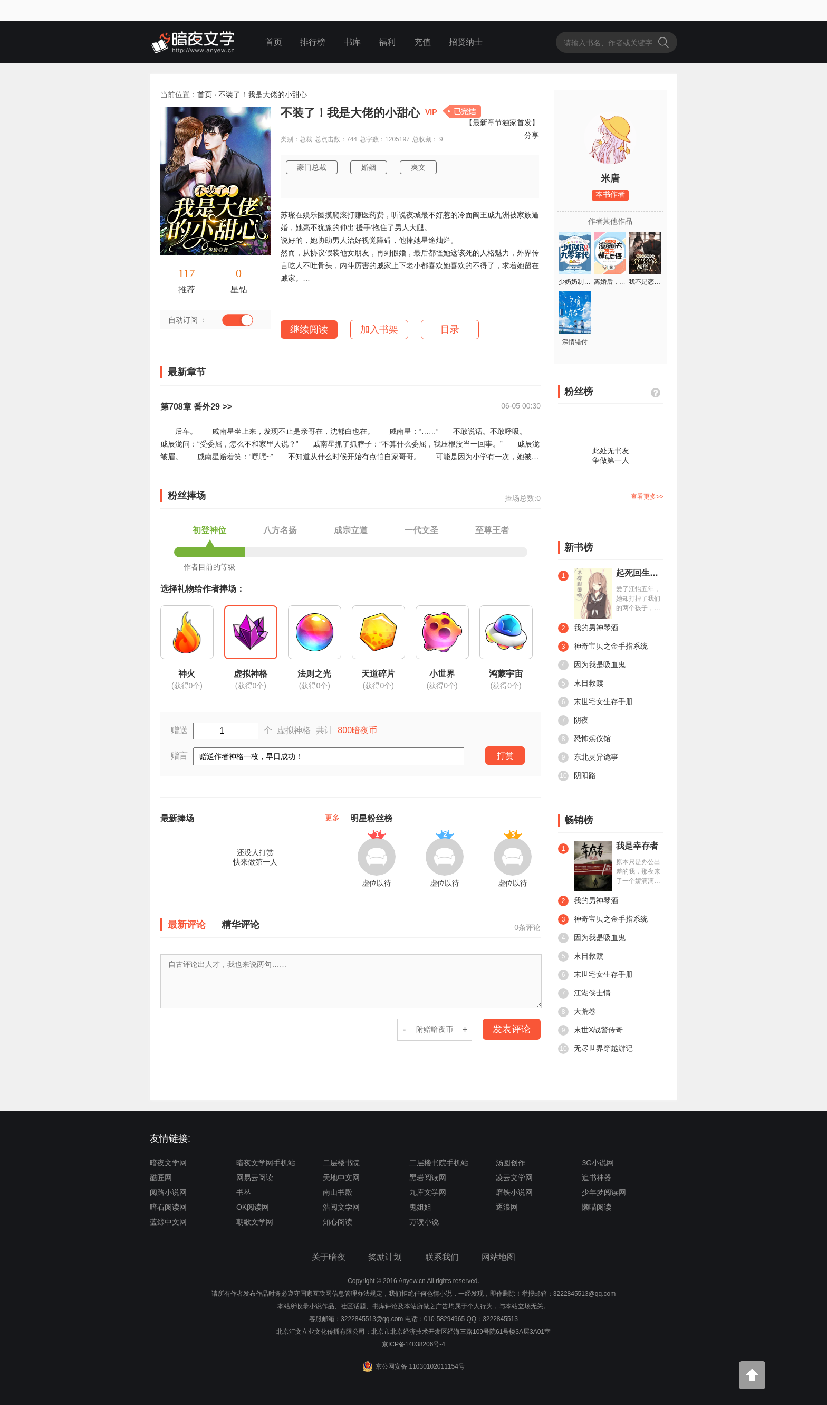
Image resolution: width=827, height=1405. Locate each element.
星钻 (238, 289)
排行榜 (312, 41)
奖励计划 (385, 1256)
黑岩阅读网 (427, 1177)
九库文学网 (427, 1192)
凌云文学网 (514, 1177)
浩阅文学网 (341, 1207)
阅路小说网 (168, 1192)
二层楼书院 (341, 1163)
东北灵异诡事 (588, 757)
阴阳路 (577, 776)
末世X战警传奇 (590, 1030)
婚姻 (368, 167)
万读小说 (424, 1222)
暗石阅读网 (168, 1207)
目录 (449, 329)
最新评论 (187, 924)
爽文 (418, 167)
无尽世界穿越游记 (595, 1048)
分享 (531, 135)
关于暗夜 (328, 1256)
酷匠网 (161, 1177)
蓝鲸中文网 (168, 1222)
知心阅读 (337, 1222)
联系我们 (442, 1256)
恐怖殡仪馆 (584, 739)
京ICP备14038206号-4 (413, 1344)
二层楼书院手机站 (438, 1163)
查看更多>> (647, 496)
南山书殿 (337, 1192)
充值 (422, 41)
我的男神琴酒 (588, 628)
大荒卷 (577, 1012)
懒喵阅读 (596, 1207)
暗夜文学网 (168, 1163)
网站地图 (498, 1256)
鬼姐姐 (420, 1207)
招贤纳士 (466, 41)
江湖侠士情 (584, 993)
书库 (352, 41)
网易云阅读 (254, 1177)
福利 (387, 41)
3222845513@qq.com (372, 1319)
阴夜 (573, 720)
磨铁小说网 (514, 1192)
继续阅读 (309, 329)
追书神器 (596, 1177)
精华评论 (240, 924)
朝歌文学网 (254, 1222)
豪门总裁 (311, 167)
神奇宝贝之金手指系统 (603, 646)
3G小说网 (598, 1163)
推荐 (186, 289)
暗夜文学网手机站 (265, 1163)
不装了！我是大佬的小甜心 (262, 94)
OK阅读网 (252, 1207)
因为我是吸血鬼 (592, 665)
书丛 (243, 1192)
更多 (332, 817)
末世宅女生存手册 (595, 702)
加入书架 (379, 329)
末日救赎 (580, 683)
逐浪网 (507, 1207)
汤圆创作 (510, 1163)
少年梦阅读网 (604, 1192)
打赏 (505, 755)
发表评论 (512, 1029)
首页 (273, 41)
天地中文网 (341, 1177)
